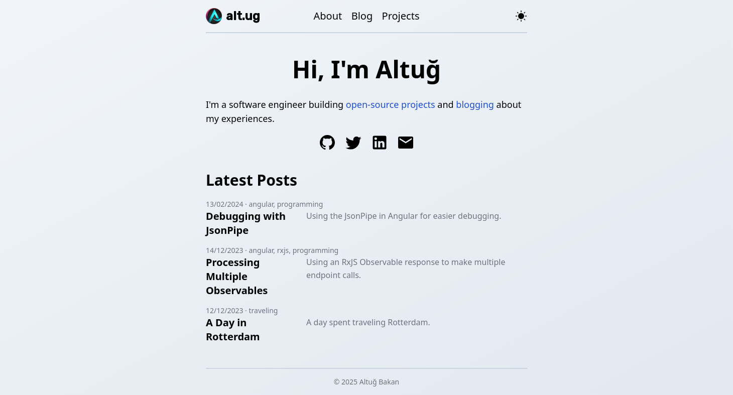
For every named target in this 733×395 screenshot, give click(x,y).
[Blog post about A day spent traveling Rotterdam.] (254, 330)
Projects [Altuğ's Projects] (401, 16)
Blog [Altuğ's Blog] (362, 16)
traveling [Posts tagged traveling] (263, 310)
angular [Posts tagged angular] (261, 204)
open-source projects (390, 104)
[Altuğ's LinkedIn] (380, 144)
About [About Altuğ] (328, 16)
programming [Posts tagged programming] (300, 204)
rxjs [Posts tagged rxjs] (283, 250)
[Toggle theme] (521, 16)
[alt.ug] (233, 16)
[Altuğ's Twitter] (353, 144)
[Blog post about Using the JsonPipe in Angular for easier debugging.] (254, 223)
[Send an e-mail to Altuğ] (406, 144)
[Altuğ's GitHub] (327, 144)
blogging (475, 104)
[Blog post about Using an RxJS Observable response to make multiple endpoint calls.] (254, 276)
